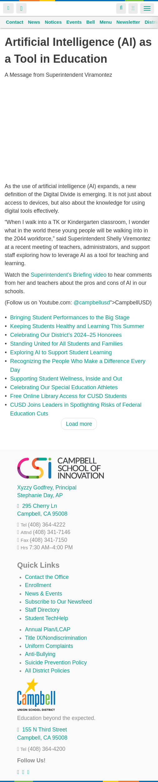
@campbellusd (92, 302)
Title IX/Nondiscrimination (56, 638)
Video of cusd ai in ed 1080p (79, 130)
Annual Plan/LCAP (47, 629)
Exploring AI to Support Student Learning (61, 352)
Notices (53, 22)
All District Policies (47, 671)
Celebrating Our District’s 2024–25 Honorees (66, 335)
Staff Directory (42, 610)
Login (8, 8)
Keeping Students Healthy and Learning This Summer (77, 326)
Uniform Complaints (49, 646)
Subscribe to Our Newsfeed (58, 602)
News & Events (43, 593)
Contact (14, 22)
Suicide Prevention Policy (56, 662)
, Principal (46, 487)
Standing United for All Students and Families (66, 344)
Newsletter (128, 22)
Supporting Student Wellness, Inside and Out (66, 379)
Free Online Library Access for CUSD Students (68, 396)
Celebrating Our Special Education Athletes (64, 387)
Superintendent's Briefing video (68, 275)
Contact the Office (47, 577)
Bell (90, 22)
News (34, 22)
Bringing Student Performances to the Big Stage (70, 317)
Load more (79, 424)
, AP (40, 495)
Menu (105, 22)
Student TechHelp (46, 618)
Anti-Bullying (40, 654)
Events (74, 22)
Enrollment (38, 585)
